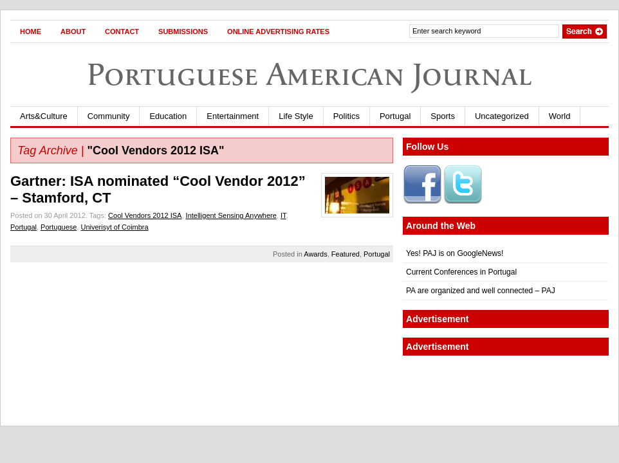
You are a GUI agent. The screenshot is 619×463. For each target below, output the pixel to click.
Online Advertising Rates (278, 31)
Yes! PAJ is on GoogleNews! (454, 253)
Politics (346, 116)
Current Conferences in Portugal (461, 272)
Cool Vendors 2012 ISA (144, 215)
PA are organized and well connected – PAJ (480, 290)
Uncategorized (502, 116)
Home (30, 31)
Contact (122, 31)
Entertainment (233, 116)
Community (109, 116)
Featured (345, 254)
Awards (315, 254)
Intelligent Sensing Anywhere (231, 215)
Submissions (183, 31)
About (73, 31)
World (560, 116)
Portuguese (59, 227)
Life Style (296, 116)
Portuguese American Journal (309, 74)
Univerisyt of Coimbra (115, 227)
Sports (442, 116)
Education (168, 116)
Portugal (395, 116)
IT (283, 215)
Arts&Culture (44, 116)
